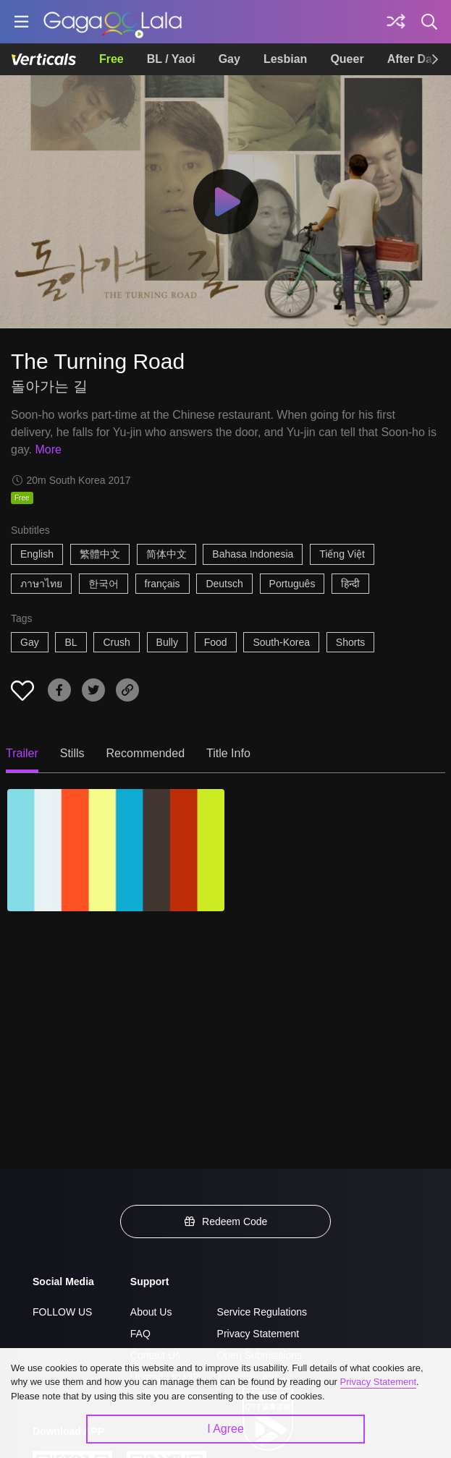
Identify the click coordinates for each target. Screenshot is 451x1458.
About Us (151, 1312)
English (37, 554)
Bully (167, 642)
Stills (72, 753)
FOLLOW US (62, 1312)
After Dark (415, 59)
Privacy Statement (258, 1333)
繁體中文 (100, 554)
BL (70, 642)
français (162, 583)
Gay (229, 59)
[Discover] (396, 22)
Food (215, 642)
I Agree (225, 1429)
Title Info (228, 753)
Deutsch (224, 583)
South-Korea (281, 642)
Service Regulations (262, 1312)
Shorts (350, 642)
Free (111, 59)
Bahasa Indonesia (252, 554)
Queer (346, 59)
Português (292, 583)
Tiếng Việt (342, 554)
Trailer (22, 753)
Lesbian (285, 59)
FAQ (140, 1333)
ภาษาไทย (41, 583)
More (48, 449)
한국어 (103, 583)
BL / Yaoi (171, 59)
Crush (116, 642)
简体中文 (166, 554)
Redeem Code (226, 1221)
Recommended (145, 753)
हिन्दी (350, 583)
